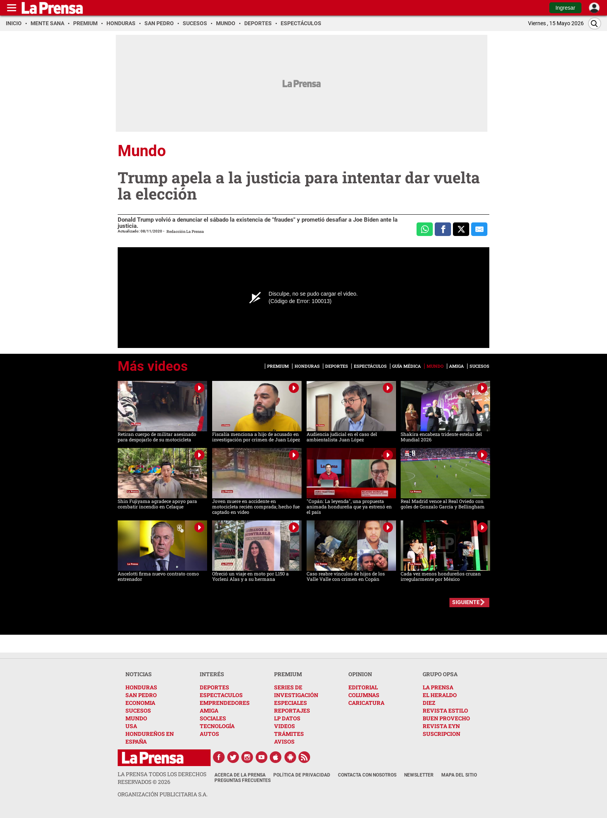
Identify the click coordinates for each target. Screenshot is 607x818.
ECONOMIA (140, 702)
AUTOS (209, 733)
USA (131, 726)
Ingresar (565, 8)
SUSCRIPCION (441, 733)
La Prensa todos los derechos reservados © (162, 777)
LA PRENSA (438, 687)
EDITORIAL (363, 687)
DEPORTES (214, 687)
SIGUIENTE (466, 602)
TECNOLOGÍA (217, 726)
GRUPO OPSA (440, 674)
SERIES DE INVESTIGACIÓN (296, 691)
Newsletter (419, 775)
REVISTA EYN (441, 726)
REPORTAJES (292, 710)
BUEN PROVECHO (446, 718)
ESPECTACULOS (221, 695)
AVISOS (284, 741)
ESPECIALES (290, 702)
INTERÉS (212, 674)
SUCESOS (138, 710)
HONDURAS (141, 687)
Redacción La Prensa (185, 231)
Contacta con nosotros (367, 775)
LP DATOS (287, 718)
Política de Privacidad (301, 775)
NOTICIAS (138, 674)
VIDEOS (284, 726)
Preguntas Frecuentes (242, 780)
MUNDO (136, 718)
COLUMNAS (363, 695)
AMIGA (209, 710)
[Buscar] (594, 23)
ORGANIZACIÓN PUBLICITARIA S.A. (162, 794)
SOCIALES (213, 718)
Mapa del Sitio (459, 775)
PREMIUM (288, 674)
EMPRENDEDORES (225, 702)
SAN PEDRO (141, 695)
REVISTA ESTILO (445, 710)
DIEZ (429, 702)
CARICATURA (366, 702)
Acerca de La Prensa (240, 775)
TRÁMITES (289, 733)
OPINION (360, 674)
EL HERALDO (440, 695)
